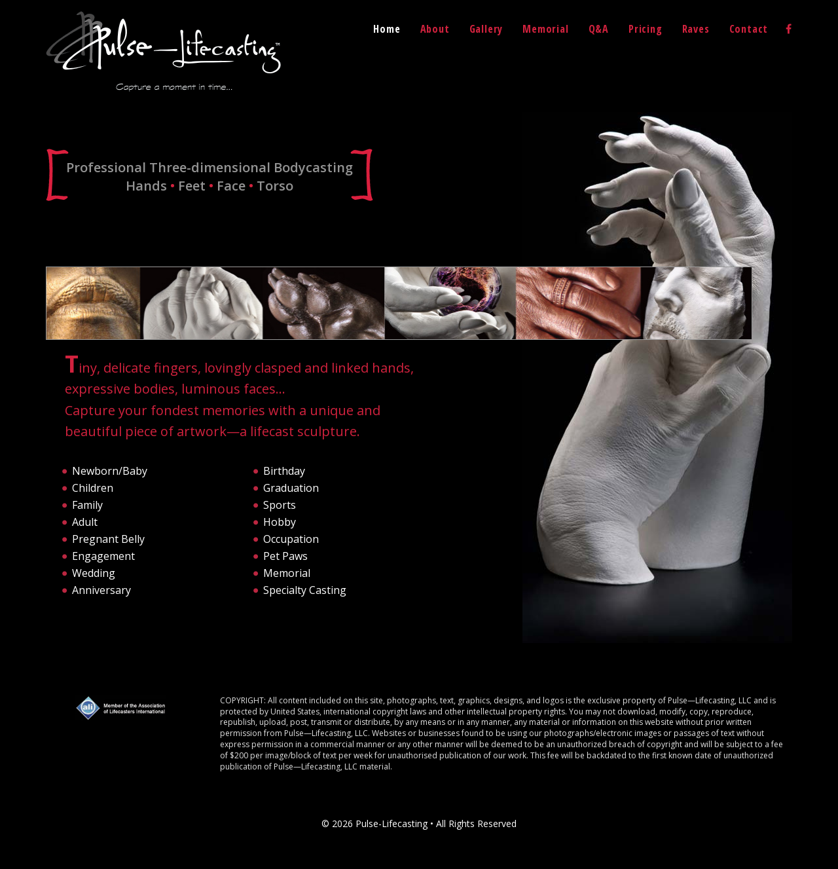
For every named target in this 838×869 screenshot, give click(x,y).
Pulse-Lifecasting (164, 51)
